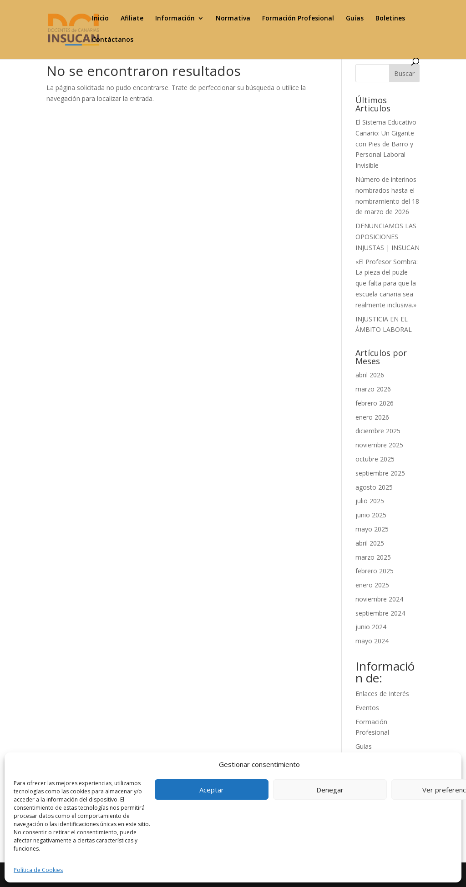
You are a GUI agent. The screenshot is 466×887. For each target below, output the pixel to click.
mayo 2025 (372, 529)
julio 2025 (369, 500)
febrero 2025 (374, 570)
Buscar (404, 73)
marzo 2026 (373, 389)
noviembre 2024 (379, 599)
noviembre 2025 (379, 445)
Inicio (100, 18)
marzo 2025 (373, 557)
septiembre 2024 (380, 613)
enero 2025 (372, 585)
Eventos (367, 707)
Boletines (390, 18)
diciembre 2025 (377, 430)
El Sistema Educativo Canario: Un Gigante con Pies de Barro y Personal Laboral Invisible (385, 144)
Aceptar (211, 789)
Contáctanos (112, 40)
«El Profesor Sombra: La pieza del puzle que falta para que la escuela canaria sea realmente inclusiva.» (386, 283)
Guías (355, 18)
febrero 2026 (374, 403)
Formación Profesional (298, 18)
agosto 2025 (374, 487)
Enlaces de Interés (382, 693)
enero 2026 (372, 417)
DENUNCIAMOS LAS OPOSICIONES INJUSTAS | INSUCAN (387, 236)
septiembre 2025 (380, 473)
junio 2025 (370, 515)
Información (175, 18)
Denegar (330, 789)
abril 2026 (369, 375)
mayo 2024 (372, 640)
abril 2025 (369, 543)
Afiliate (132, 18)
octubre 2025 (375, 459)
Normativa (233, 18)
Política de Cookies (38, 870)
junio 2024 (370, 626)
